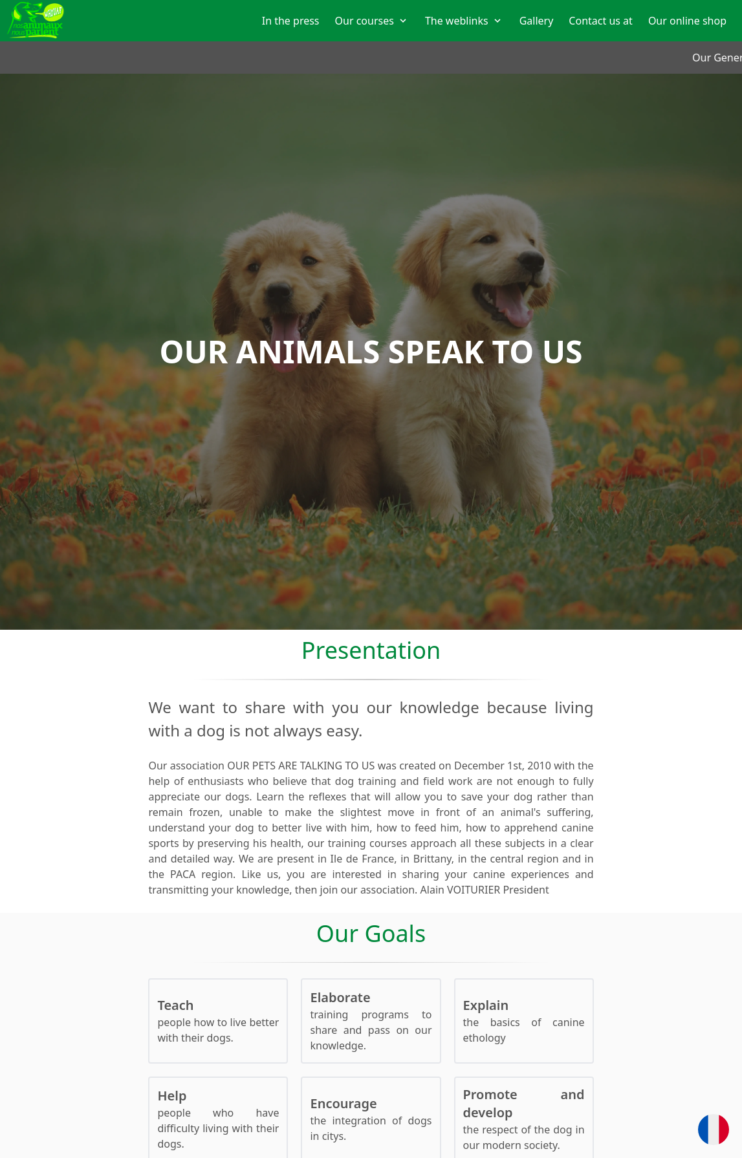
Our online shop (687, 21)
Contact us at (601, 21)
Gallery (536, 21)
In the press (291, 21)
